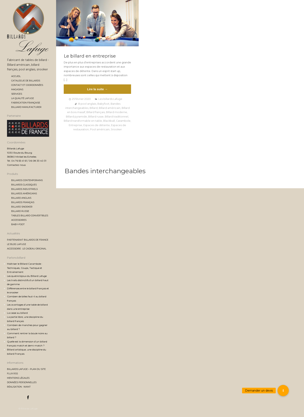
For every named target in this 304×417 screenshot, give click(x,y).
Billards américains (24, 193)
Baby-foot (18, 224)
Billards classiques (24, 184)
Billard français (95, 112)
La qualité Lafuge (22, 98)
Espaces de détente (96, 125)
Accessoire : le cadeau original (26, 248)
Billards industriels (24, 189)
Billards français (22, 202)
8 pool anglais (87, 103)
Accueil (16, 76)
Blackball (109, 120)
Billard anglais (21, 197)
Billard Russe (20, 211)
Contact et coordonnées (27, 85)
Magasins (17, 89)
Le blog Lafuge (16, 244)
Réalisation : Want (19, 386)
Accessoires (18, 220)
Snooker (116, 129)
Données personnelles (21, 382)
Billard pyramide (76, 116)
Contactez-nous (16, 164)
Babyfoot (103, 103)
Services (16, 93)
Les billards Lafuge (110, 98)
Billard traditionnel (116, 116)
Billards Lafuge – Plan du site (26, 369)
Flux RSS (12, 373)
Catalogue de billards (25, 80)
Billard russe (96, 116)
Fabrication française (25, 102)
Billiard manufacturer (26, 107)
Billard (94, 107)
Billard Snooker (21, 206)
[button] (283, 390)
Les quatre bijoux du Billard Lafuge (27, 275)
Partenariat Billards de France (27, 239)
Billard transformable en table (83, 120)
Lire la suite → (97, 89)
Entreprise (75, 125)
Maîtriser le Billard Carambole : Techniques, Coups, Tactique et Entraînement (24, 267)
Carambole (123, 120)
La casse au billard (17, 312)
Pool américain (100, 129)
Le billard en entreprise (90, 56)
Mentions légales (18, 378)
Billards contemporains (27, 180)
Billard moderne (116, 112)
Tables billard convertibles (29, 215)
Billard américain (109, 107)
